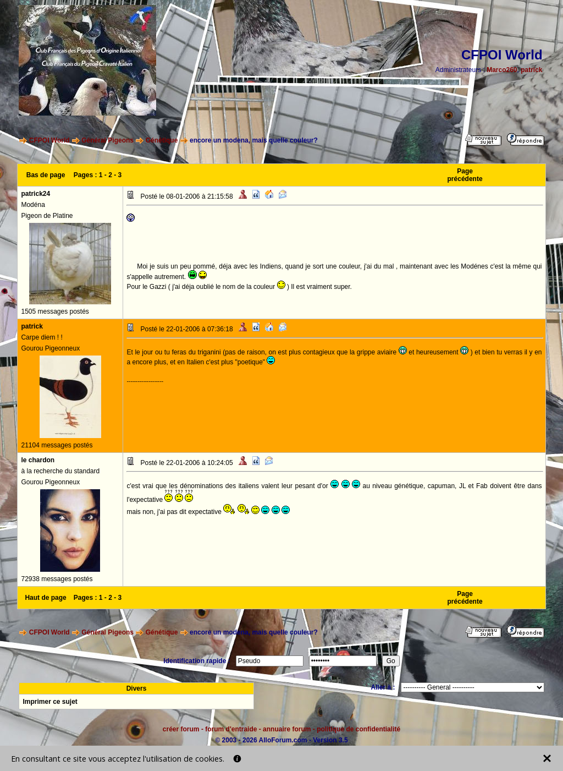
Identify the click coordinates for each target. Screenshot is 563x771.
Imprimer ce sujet (50, 702)
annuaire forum (287, 729)
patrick (531, 70)
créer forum (181, 729)
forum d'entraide (231, 729)
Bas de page (45, 175)
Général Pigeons (107, 140)
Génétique (162, 140)
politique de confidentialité (358, 729)
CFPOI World (49, 140)
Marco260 (502, 70)
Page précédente (465, 175)
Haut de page (45, 598)
